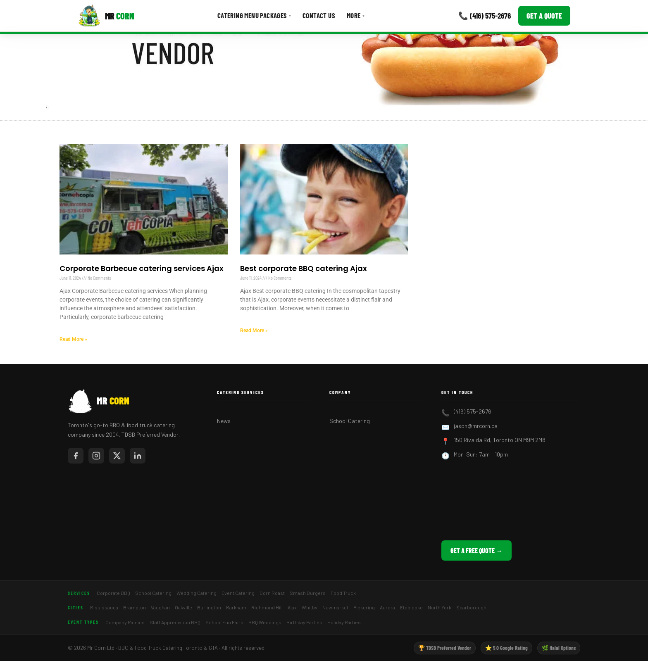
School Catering (349, 420)
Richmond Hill (267, 607)
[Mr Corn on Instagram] (96, 456)
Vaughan (160, 607)
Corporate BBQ (113, 593)
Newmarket (335, 607)
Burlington (209, 607)
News (224, 420)
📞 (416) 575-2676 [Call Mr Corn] (484, 15)
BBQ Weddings (264, 622)
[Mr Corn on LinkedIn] (137, 456)
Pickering (364, 607)
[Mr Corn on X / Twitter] (117, 456)
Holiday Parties (344, 622)
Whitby (309, 607)
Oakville (183, 607)
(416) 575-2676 (472, 411)
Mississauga (104, 607)
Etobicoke (411, 607)
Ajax (292, 607)
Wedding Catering (196, 593)
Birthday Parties (304, 622)
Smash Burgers (308, 593)
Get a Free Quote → (476, 550)
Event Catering (238, 593)
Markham (236, 607)
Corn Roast (272, 593)
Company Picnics (125, 622)
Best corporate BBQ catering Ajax (303, 268)
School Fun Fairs (224, 622)
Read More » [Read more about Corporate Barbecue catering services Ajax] (73, 339)
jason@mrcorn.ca (476, 425)
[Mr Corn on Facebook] (75, 456)
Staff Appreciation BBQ (175, 622)
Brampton (134, 607)
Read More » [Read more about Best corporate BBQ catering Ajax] (254, 330)
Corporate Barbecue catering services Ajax (142, 268)
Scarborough (471, 607)
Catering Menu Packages (254, 15)
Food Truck (343, 593)
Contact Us (319, 15)
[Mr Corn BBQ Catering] (106, 15)
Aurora (387, 607)
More (355, 15)
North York (439, 607)
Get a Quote (544, 15)
